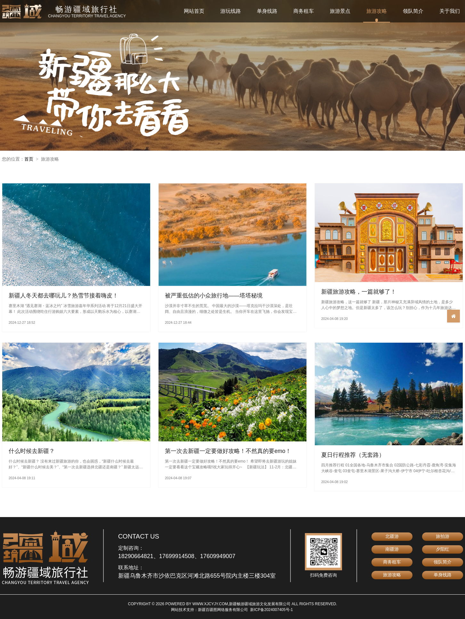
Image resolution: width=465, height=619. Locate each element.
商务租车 (303, 11)
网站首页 (194, 11)
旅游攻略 (376, 11)
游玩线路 (230, 11)
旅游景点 (340, 11)
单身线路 (267, 11)
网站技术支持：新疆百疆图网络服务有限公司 (209, 609)
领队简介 (413, 11)
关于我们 (449, 11)
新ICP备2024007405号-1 (271, 609)
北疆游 (392, 536)
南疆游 (392, 549)
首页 (28, 159)
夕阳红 (442, 549)
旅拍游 (442, 536)
